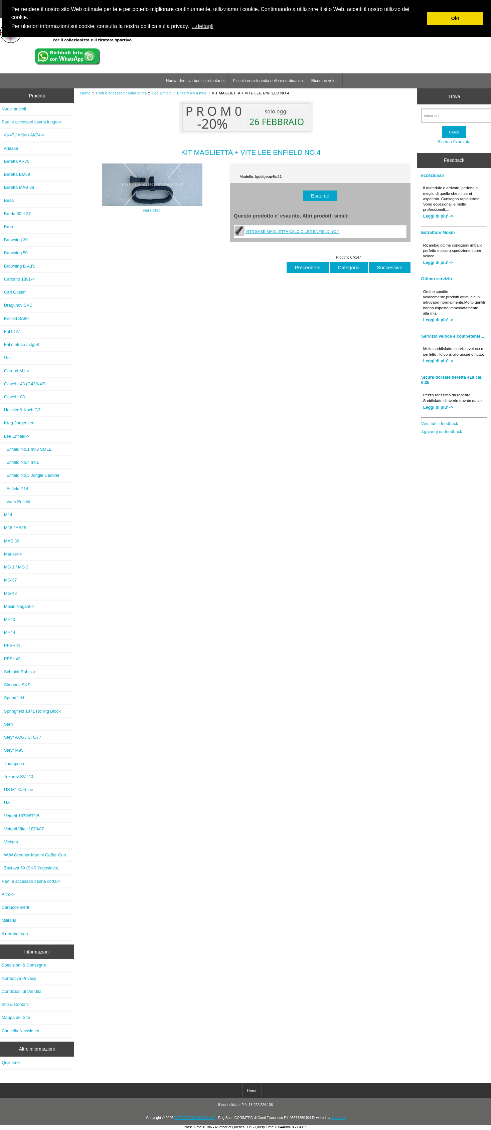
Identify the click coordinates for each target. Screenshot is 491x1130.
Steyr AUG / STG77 (21, 737)
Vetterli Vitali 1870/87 (23, 828)
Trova (454, 96)
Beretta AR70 (15, 161)
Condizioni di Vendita (21, 991)
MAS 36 (10, 540)
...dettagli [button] (202, 26)
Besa (8, 200)
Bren (7, 226)
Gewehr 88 (13, 396)
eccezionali (432, 175)
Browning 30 (15, 239)
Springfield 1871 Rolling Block (31, 711)
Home (85, 93)
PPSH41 (11, 645)
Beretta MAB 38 (18, 187)
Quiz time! (11, 1062)
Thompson (13, 763)
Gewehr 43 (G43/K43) (24, 383)
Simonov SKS (16, 684)
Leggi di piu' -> (438, 216)
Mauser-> (12, 553)
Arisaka (10, 148)
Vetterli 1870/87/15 (20, 815)
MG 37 (9, 580)
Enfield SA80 (15, 318)
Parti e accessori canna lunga (121, 93)
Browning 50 (15, 252)
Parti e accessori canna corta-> (31, 881)
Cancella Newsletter (20, 1030)
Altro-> (8, 894)
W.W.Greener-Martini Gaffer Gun (34, 854)
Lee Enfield (162, 93)
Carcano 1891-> (18, 279)
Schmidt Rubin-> (19, 671)
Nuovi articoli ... (16, 108)
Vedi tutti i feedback (439, 423)
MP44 (8, 632)
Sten (7, 724)
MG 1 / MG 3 (15, 567)
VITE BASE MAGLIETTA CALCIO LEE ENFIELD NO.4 (292, 231)
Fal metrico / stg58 (20, 344)
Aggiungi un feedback (441, 431)
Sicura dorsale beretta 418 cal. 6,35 (452, 380)
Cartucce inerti (15, 907)
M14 (7, 514)
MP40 (8, 619)
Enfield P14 (15, 488)
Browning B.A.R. (18, 266)
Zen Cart (338, 1118)
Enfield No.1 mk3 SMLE (27, 449)
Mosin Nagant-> (18, 606)
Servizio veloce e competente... (452, 336)
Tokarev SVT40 (17, 776)
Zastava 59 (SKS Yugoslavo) (30, 867)
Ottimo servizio (436, 278)
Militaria (9, 920)
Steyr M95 (12, 750)
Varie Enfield (16, 501)
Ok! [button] (455, 18)
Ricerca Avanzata (454, 141)
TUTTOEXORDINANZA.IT (194, 1118)
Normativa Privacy (19, 978)
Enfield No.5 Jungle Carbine (30, 475)
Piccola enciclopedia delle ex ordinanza (268, 80)
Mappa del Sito (16, 1017)
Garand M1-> (15, 370)
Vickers (10, 841)
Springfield (13, 697)
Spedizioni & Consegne (24, 965)
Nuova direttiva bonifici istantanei (195, 80)
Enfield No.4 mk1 (191, 93)
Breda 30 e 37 (16, 213)
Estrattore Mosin (438, 232)
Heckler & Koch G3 (21, 409)
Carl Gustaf (14, 292)
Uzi (6, 802)
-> (31, 121)
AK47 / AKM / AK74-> (23, 134)
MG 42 (9, 593)
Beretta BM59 (16, 174)
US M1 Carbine (17, 789)
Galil (7, 357)
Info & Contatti (15, 1004)
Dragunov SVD (17, 305)
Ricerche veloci (324, 80)
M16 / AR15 (14, 527)
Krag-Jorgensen (18, 422)
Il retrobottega (15, 933)
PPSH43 (11, 658)
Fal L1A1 (11, 331)
